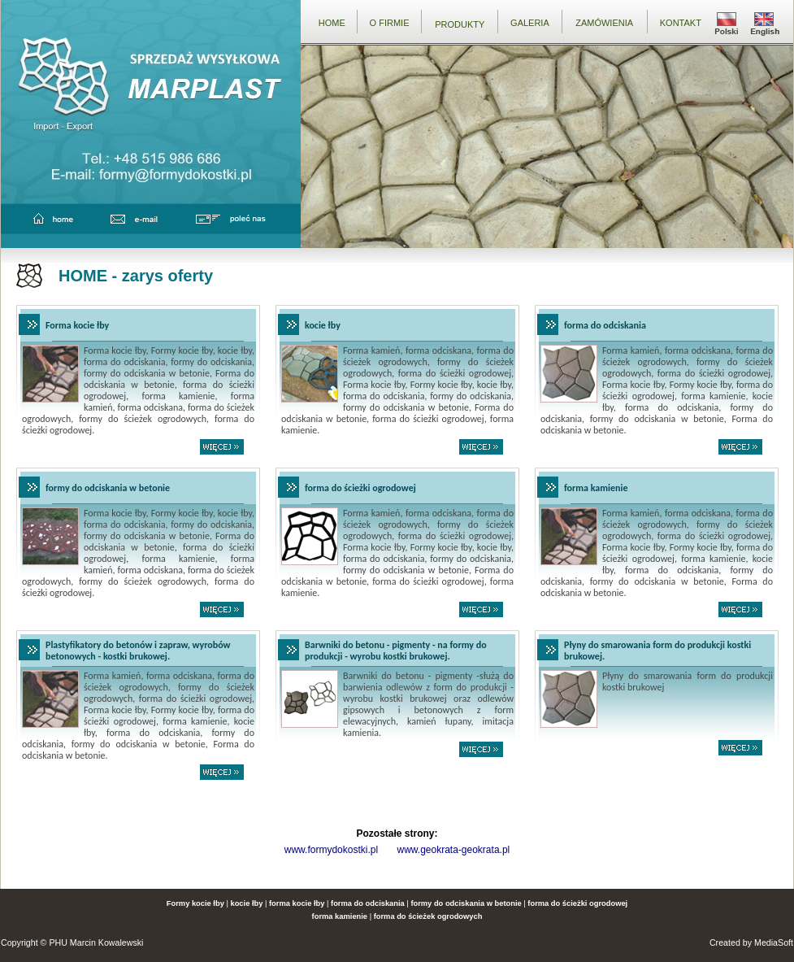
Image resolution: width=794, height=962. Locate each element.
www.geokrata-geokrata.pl (453, 849)
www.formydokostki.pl (331, 849)
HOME (332, 23)
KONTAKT (680, 23)
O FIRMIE (390, 23)
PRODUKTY (459, 24)
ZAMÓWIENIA (604, 23)
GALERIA (529, 23)
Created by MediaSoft (751, 942)
